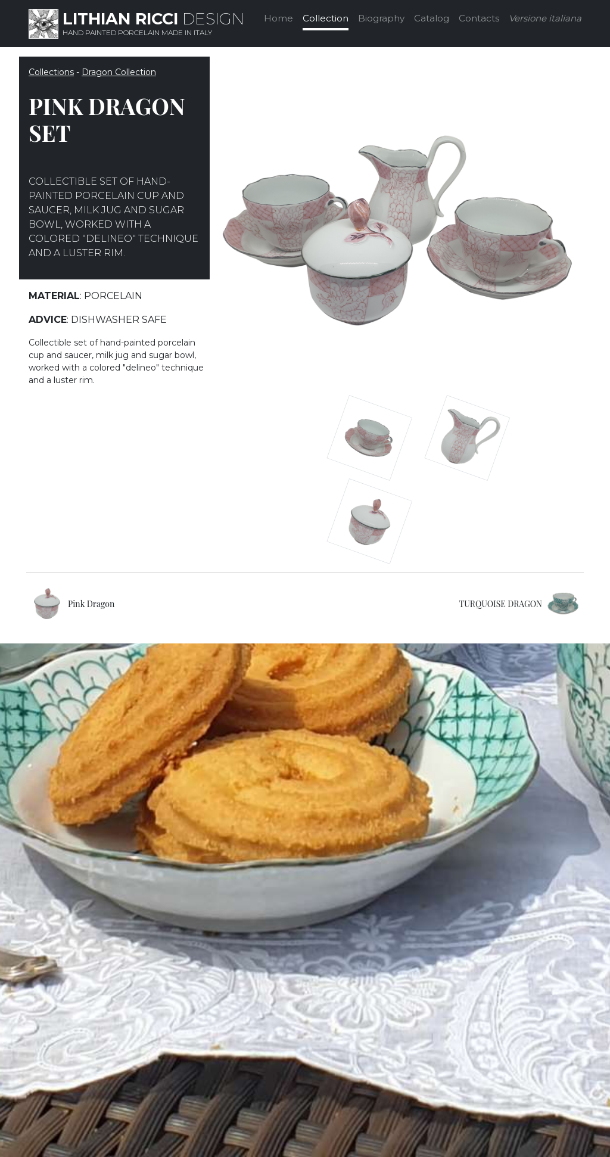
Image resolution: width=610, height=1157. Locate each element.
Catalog (431, 18)
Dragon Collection (119, 72)
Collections (51, 72)
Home (278, 18)
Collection (325, 18)
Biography (381, 18)
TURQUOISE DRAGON (500, 603)
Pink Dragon (91, 603)
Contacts (479, 18)
